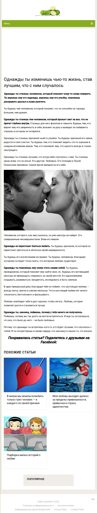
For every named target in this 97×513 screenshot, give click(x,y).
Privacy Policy (60, 509)
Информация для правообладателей (32, 509)
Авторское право (66, 505)
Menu (7, 23)
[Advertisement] (48, 54)
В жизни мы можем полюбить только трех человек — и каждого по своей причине (25, 400)
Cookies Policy (77, 509)
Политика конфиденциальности (38, 505)
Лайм (40, 501)
